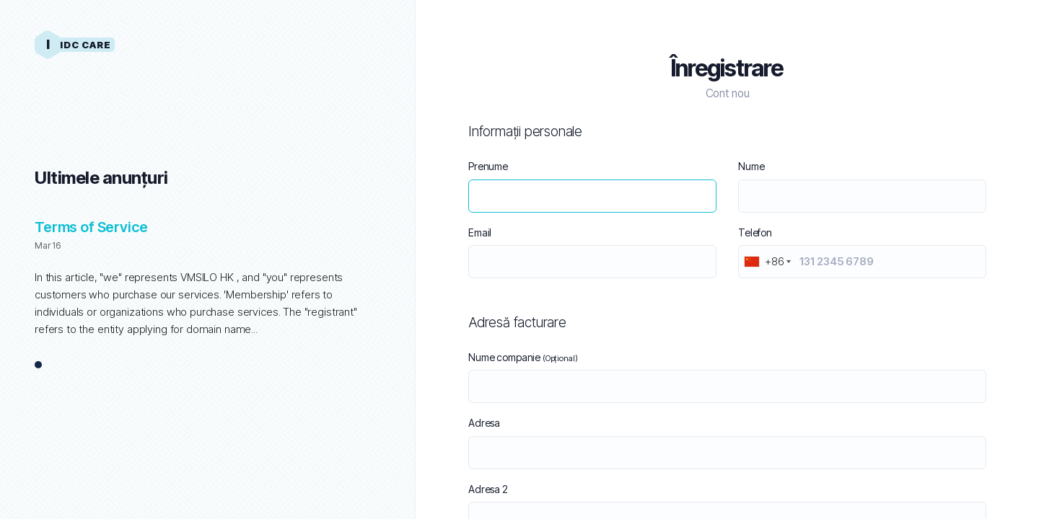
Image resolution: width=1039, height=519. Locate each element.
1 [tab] (38, 365)
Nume (751, 166)
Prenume (488, 166)
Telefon (755, 232)
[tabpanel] (207, 285)
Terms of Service (91, 227)
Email (479, 232)
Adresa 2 (488, 489)
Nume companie (522, 357)
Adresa (484, 423)
